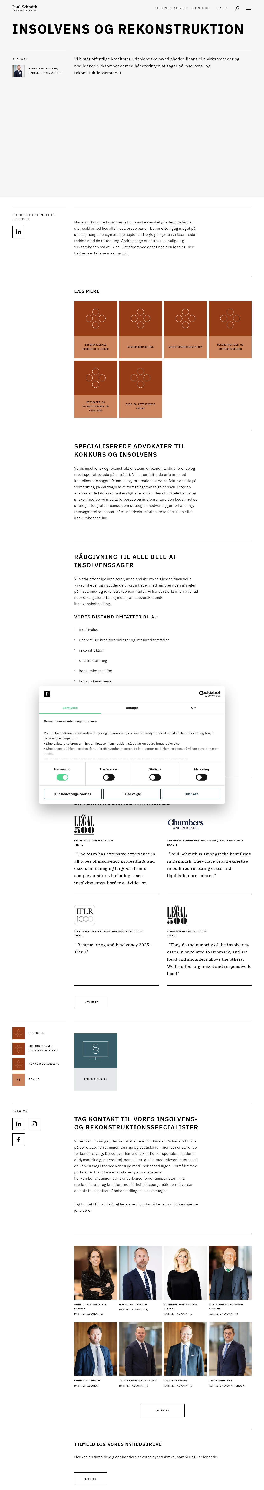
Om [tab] (194, 708)
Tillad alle (191, 794)
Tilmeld (90, 1479)
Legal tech (200, 8)
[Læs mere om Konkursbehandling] (47, 1064)
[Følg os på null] (18, 232)
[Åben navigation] (249, 8)
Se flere (163, 1410)
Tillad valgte (132, 794)
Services (181, 8)
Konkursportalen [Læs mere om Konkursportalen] (95, 1079)
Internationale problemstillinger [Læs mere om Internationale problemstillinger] (95, 347)
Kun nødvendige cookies (72, 794)
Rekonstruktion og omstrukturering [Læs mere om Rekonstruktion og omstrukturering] (230, 347)
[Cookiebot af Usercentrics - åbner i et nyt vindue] (202, 694)
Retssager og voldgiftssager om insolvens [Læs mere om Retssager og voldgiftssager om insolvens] (95, 406)
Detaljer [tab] (132, 708)
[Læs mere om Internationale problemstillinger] (47, 1049)
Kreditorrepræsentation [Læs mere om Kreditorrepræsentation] (185, 347)
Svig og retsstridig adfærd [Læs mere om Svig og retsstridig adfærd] (140, 406)
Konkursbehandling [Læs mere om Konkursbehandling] (140, 347)
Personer (163, 8)
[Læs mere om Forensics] (47, 1033)
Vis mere (91, 1002)
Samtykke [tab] (70, 708)
